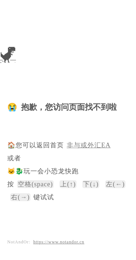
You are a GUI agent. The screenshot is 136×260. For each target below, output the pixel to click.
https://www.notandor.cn (59, 241)
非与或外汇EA (89, 145)
